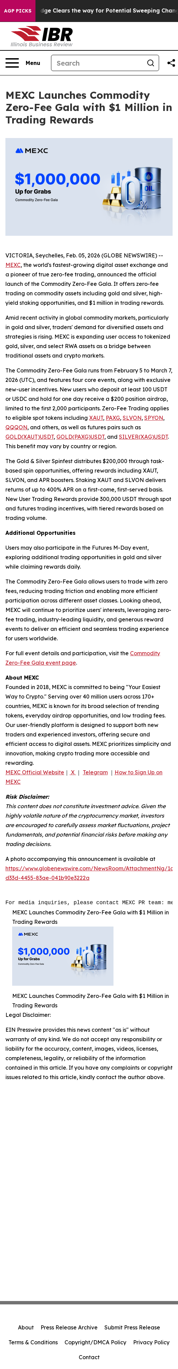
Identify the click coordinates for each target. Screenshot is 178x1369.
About (26, 1327)
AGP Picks (17, 11)
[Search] (97, 63)
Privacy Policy (151, 1342)
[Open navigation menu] (22, 63)
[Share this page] (171, 63)
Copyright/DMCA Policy (95, 1342)
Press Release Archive (69, 1327)
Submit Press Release (132, 1327)
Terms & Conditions (33, 1342)
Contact (89, 1357)
